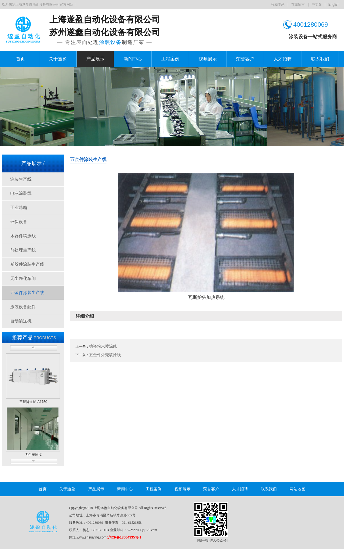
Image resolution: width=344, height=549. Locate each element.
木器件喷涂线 (23, 236)
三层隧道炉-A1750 (33, 402)
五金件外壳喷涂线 (105, 354)
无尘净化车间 (23, 278)
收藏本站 (278, 5)
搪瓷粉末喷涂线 (103, 346)
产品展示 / (33, 163)
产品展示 (95, 58)
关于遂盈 (58, 58)
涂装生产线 (21, 179)
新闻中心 (133, 58)
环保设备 (18, 221)
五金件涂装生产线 (27, 292)
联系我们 (320, 58)
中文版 (317, 5)
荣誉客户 (245, 58)
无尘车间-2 (33, 455)
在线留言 (298, 5)
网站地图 (297, 489)
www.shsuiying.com (91, 537)
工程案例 (170, 58)
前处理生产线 (23, 250)
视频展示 (208, 58)
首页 (20, 58)
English (333, 5)
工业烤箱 (18, 207)
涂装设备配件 (23, 307)
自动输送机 (21, 321)
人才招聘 (283, 58)
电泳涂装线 (21, 193)
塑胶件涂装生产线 (27, 264)
